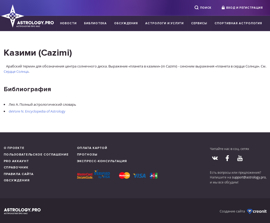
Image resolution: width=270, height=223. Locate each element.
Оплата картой (92, 148)
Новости (68, 23)
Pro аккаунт (16, 161)
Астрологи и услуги (164, 23)
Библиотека (95, 23)
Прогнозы (87, 155)
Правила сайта (19, 174)
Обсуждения (126, 23)
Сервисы (199, 23)
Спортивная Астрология (238, 23)
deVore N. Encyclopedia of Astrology (37, 111)
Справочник (16, 167)
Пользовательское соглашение (36, 155)
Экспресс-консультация (102, 161)
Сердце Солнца (16, 71)
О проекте (14, 148)
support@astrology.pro (249, 177)
